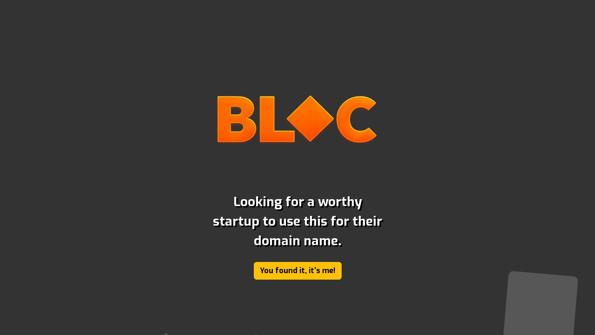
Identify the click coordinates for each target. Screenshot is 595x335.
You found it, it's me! (298, 270)
